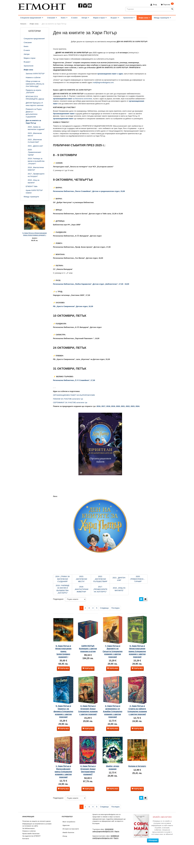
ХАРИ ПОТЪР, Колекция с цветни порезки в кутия (88, 645)
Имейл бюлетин (68, 830)
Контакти (25, 836)
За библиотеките (28, 826)
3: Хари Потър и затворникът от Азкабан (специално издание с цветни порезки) (112, 708)
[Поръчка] (167, 4)
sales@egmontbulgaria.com (102, 829)
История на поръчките (71, 827)
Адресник (66, 823)
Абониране (152, 838)
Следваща (104, 608)
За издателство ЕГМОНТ (31, 834)
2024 (137, 406)
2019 (113, 406)
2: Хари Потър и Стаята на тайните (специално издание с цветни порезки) (137, 708)
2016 (98, 406)
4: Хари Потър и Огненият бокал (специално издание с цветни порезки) (88, 706)
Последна (115, 608)
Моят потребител (69, 819)
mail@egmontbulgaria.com (103, 82)
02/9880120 (115, 834)
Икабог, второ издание (112, 761)
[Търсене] (172, 9)
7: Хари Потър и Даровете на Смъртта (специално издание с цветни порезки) (112, 648)
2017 (103, 406)
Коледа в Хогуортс (137, 761)
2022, (128, 406)
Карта (117, 829)
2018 (108, 406)
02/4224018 (109, 827)
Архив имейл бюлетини (30, 831)
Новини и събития (29, 829)
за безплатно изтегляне (72, 99)
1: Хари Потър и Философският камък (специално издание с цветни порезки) (63, 767)
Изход (65, 834)
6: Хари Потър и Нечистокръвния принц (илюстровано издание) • (34, 234)
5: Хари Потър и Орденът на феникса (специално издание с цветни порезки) (63, 708)
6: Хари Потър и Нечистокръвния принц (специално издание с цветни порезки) (137, 648)
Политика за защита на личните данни (36, 819)
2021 (123, 406)
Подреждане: (58, 599)
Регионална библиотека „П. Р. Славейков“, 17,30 (74, 380)
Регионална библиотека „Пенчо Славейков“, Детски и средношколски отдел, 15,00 (89, 191)
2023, (133, 406)
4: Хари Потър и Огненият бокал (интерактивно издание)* (88, 764)
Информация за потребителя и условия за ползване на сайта (36, 823)
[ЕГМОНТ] (42, 6)
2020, (118, 406)
